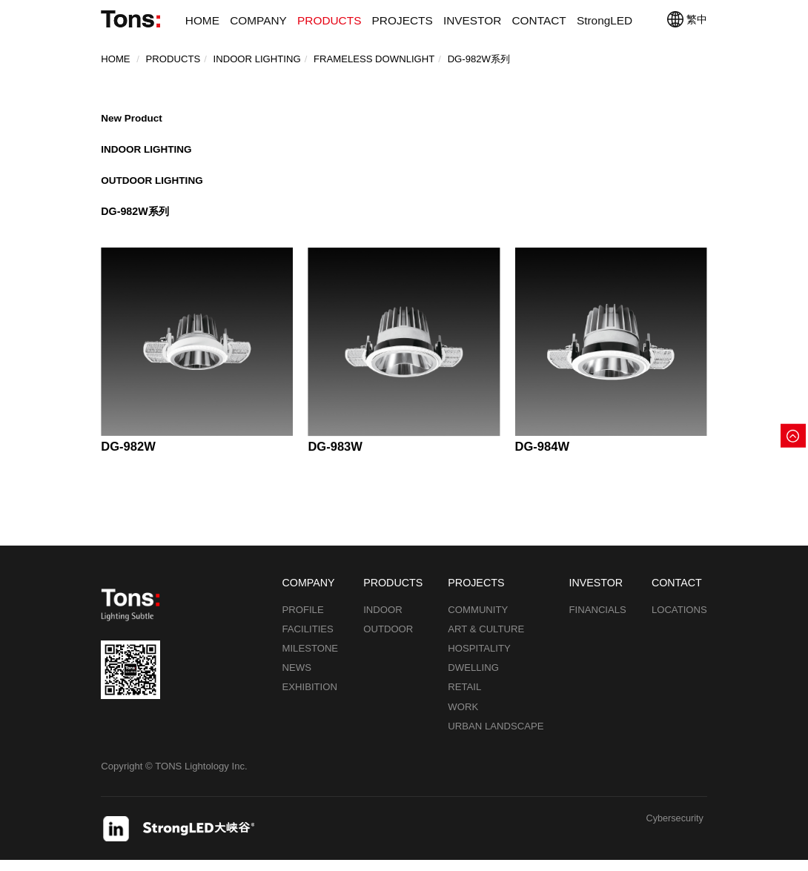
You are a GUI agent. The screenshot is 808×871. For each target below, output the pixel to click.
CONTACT (538, 20)
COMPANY (258, 20)
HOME (202, 20)
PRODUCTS (329, 20)
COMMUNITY (478, 620)
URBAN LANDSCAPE (495, 736)
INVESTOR (472, 20)
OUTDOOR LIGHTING (154, 187)
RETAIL (464, 697)
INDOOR (383, 620)
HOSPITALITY (479, 659)
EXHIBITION (309, 697)
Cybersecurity (673, 829)
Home (115, 59)
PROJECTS (402, 20)
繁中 (686, 19)
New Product (133, 119)
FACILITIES (308, 639)
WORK (463, 717)
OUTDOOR (388, 639)
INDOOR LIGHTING (148, 153)
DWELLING (473, 678)
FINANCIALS (597, 620)
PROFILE (303, 620)
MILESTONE (310, 659)
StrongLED (604, 20)
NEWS (296, 678)
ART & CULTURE (486, 639)
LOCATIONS (679, 620)
